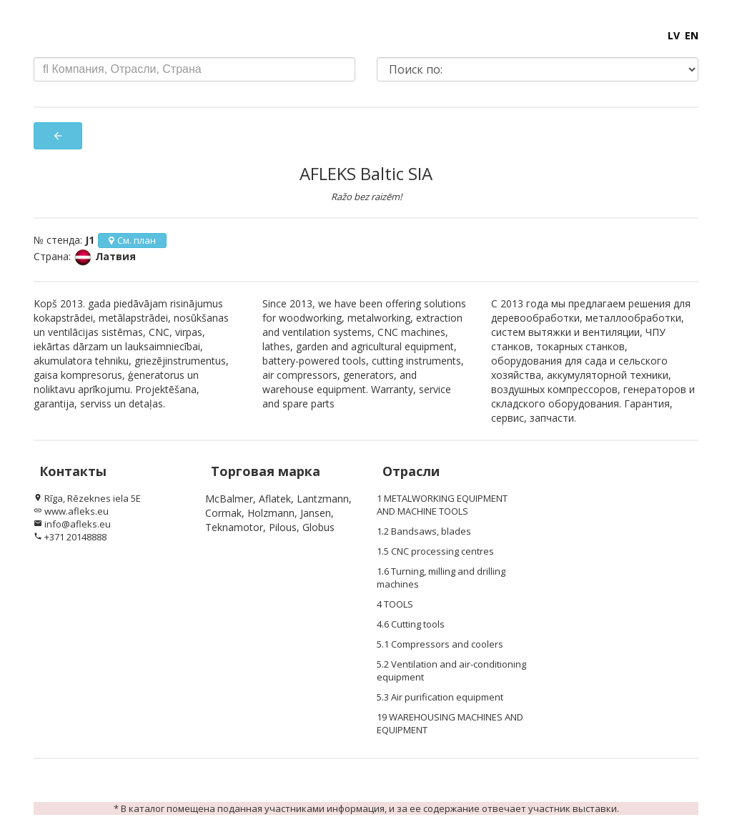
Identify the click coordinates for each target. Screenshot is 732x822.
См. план (132, 240)
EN (691, 35)
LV (674, 35)
